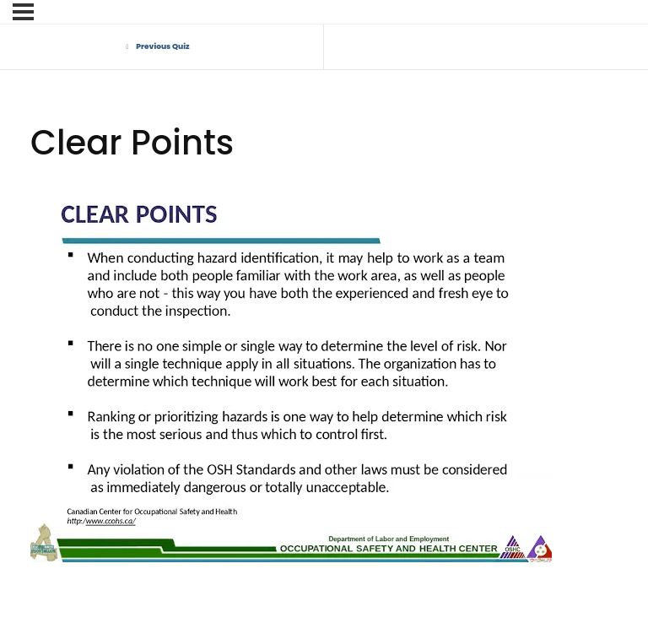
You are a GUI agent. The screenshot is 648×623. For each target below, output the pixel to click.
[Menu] (23, 12)
